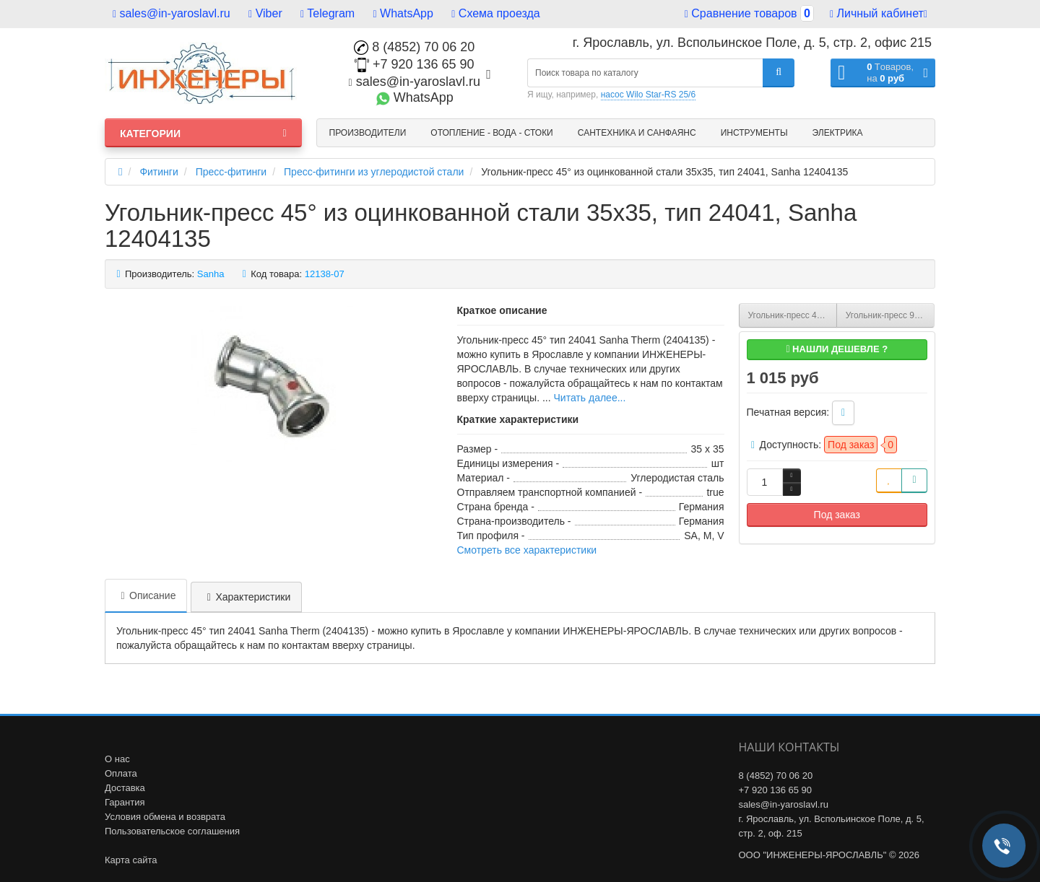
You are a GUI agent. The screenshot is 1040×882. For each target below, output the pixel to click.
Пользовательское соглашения (172, 831)
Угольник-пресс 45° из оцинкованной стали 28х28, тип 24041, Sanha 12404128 (792, 315)
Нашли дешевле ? (837, 349)
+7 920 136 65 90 (414, 64)
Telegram (327, 13)
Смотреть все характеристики (527, 550)
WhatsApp (403, 13)
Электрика (837, 133)
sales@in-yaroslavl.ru (171, 13)
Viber (265, 13)
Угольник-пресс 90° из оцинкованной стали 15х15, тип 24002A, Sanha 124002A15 (890, 315)
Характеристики (246, 597)
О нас (117, 759)
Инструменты (754, 133)
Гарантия (124, 802)
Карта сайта (131, 860)
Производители (368, 133)
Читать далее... (589, 397)
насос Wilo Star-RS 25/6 (648, 94)
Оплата (121, 773)
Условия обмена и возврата (165, 816)
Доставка (125, 787)
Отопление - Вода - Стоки (491, 133)
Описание (146, 595)
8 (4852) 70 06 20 (414, 47)
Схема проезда (495, 13)
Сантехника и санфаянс (637, 133)
